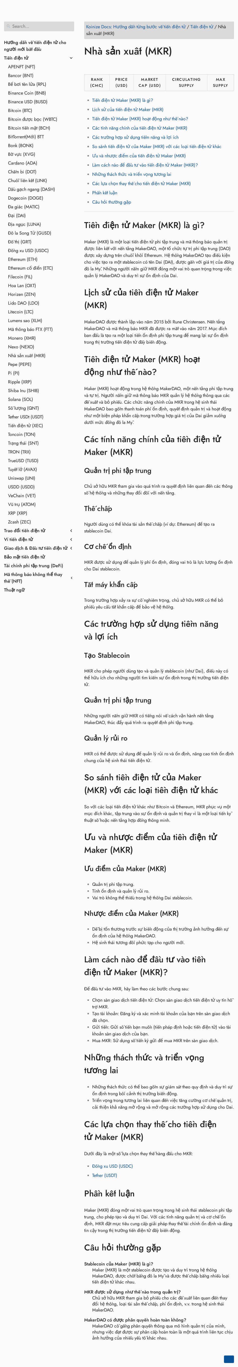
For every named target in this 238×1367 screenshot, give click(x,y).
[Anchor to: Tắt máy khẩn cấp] (144, 584)
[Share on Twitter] (98, 65)
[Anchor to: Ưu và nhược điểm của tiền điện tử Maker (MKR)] (228, 843)
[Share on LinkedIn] (108, 65)
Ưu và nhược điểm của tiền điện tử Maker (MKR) (139, 156)
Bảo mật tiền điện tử (24, 557)
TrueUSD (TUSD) (23, 460)
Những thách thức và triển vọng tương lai (131, 174)
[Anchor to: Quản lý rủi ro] (134, 738)
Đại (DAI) (17, 215)
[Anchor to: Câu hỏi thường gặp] (168, 1247)
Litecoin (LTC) (21, 312)
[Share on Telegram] (136, 65)
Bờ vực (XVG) (21, 154)
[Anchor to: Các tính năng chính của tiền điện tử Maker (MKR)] (228, 445)
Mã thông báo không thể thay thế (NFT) (33, 577)
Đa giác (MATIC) (24, 207)
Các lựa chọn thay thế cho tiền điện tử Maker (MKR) (141, 183)
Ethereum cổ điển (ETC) (30, 268)
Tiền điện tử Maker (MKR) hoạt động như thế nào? (140, 119)
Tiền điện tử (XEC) (25, 425)
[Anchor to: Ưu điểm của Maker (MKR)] (172, 868)
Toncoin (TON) (22, 434)
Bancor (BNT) (21, 75)
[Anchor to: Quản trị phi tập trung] (157, 470)
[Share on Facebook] (89, 65)
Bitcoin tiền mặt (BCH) (29, 128)
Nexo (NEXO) (21, 347)
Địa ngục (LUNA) (24, 224)
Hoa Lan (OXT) (22, 285)
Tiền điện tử (16, 58)
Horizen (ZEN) (22, 294)
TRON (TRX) (19, 452)
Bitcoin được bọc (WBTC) (32, 119)
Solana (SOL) (20, 399)
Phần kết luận (104, 193)
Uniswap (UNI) (21, 478)
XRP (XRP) (17, 513)
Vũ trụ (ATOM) (22, 504)
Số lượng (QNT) (23, 408)
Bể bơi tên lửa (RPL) (27, 84)
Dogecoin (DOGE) (25, 198)
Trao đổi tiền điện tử (24, 530)
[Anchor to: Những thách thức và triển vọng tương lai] (228, 1063)
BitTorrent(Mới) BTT (26, 137)
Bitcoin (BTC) (20, 110)
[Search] (39, 26)
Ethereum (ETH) (23, 259)
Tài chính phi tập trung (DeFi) (33, 565)
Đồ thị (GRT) (20, 242)
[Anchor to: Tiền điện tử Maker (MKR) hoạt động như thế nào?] (228, 365)
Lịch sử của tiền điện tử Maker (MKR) (128, 109)
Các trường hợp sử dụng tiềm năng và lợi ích (135, 137)
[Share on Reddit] (117, 65)
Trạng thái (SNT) (23, 443)
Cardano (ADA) (22, 163)
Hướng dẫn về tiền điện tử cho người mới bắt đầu (35, 46)
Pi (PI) (14, 373)
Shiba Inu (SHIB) (23, 390)
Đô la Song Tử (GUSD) (29, 233)
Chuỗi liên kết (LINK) (27, 180)
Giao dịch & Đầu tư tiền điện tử (35, 548)
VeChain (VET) (22, 495)
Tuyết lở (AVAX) (22, 469)
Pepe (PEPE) (20, 364)
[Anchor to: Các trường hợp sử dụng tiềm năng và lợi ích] (228, 630)
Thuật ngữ (14, 590)
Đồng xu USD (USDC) (28, 250)
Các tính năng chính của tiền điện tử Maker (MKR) (139, 128)
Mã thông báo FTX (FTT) (30, 329)
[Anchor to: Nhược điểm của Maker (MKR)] (185, 913)
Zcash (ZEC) (19, 522)
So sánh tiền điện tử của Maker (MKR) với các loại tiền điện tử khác (156, 146)
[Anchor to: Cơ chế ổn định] (138, 546)
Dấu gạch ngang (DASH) (31, 189)
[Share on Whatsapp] (127, 65)
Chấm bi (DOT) (22, 172)
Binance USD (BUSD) (28, 102)
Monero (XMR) (22, 338)
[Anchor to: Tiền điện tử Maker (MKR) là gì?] (212, 225)
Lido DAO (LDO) (23, 303)
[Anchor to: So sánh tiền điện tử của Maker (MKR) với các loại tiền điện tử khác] (228, 783)
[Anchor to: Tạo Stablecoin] (136, 655)
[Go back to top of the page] (229, 1359)
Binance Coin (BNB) (27, 93)
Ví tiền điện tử (18, 539)
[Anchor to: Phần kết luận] (142, 1193)
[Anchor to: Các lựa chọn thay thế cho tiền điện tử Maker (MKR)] (228, 1130)
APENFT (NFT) (21, 67)
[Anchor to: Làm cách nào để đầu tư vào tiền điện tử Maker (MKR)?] (228, 965)
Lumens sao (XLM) (25, 320)
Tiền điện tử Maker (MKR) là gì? (122, 100)
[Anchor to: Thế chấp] (118, 508)
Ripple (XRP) (20, 382)
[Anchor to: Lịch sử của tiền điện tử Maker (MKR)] (228, 298)
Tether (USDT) (104, 1175)
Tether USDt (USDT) (26, 417)
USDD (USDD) (21, 487)
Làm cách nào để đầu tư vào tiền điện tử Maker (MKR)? (145, 165)
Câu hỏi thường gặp (111, 202)
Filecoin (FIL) (20, 277)
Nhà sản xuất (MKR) (27, 355)
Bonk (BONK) (21, 145)
